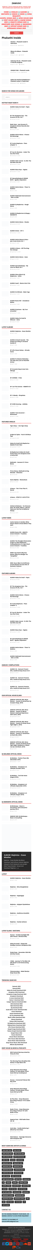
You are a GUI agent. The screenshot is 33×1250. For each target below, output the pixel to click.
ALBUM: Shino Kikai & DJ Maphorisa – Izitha (17, 275)
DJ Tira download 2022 (16, 1015)
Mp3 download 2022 (16, 1006)
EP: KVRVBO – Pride (16, 378)
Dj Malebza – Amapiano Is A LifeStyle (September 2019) (18, 785)
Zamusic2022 (17, 988)
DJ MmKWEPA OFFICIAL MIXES (12, 802)
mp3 (27, 1198)
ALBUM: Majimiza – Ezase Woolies (20, 331)
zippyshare (6, 1205)
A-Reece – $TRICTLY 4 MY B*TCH (19, 497)
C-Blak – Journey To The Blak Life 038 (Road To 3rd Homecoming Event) (20, 962)
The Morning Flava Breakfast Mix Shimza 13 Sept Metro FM (20, 1061)
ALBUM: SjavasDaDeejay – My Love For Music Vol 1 (19, 266)
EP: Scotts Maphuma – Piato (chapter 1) (18, 144)
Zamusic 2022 (16, 986)
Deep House (6, 1176)
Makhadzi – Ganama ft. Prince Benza (19, 463)
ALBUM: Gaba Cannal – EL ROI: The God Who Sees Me (20, 161)
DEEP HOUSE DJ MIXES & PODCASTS (14, 1048)
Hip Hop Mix (12, 1189)
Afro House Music (19, 1157)
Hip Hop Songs (7, 1192)
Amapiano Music (7, 1169)
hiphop (5, 1189)
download (26, 1179)
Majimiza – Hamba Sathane (18, 922)
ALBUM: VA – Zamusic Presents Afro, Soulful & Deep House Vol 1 (20, 687)
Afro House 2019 (7, 1153)
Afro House (17, 1150)
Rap (4, 1202)
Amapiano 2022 (7, 1163)
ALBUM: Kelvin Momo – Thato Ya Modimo (20, 187)
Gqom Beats (16, 1186)
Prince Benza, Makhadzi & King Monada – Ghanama (19, 471)
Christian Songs (7, 1173)
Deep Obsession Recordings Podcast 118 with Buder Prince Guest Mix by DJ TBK (19, 1090)
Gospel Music (23, 1182)
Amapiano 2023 (18, 1163)
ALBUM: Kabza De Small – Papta (19, 107)
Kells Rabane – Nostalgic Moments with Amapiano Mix (20, 1137)
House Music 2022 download (16, 1040)
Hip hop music (22, 1189)
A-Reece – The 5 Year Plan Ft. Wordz (19, 489)
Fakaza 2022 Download (16, 1021)
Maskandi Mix (20, 1195)
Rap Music (10, 1202)
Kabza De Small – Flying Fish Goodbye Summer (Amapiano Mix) (20, 944)
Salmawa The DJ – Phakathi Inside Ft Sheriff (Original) (21, 61)
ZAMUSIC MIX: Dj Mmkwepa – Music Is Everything (19, 817)
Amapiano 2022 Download (16, 992)
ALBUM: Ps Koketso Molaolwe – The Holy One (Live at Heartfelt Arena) (19, 360)
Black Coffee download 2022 (16, 1017)
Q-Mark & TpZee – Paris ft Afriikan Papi (20, 435)
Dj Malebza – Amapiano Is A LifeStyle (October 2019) (18, 767)
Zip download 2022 (16, 1008)
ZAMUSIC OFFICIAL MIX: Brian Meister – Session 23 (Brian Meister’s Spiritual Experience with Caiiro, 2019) (19, 712)
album (13, 1160)
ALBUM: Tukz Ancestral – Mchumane (17, 413)
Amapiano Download (16, 996)
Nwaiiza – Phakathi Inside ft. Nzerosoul (19, 42)
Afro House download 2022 (16, 1027)
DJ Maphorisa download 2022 (16, 1023)
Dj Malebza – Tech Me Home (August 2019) (18, 776)
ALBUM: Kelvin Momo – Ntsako (19, 222)
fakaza (8, 1182)
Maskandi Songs (19, 1198)
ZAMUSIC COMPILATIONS (10, 665)
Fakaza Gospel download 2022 (16, 1031)
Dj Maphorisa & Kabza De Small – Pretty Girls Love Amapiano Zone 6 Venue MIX (20, 453)
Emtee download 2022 (16, 1013)
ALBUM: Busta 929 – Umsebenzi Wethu (19, 301)
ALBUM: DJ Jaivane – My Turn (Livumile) (19, 310)
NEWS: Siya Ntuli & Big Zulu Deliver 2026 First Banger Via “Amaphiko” (19, 554)
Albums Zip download (16, 1044)
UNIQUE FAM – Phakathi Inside (20, 70)
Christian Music (19, 1169)
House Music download (16, 1037)
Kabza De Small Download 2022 (16, 990)
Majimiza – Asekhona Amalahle (19, 913)
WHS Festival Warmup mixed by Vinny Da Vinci (20, 1053)
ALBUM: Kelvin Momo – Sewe (19, 257)
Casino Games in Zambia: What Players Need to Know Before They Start (20, 523)
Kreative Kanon (16, 1237)
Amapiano (20, 1160)
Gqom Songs (26, 1186)
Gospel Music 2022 (16, 1033)
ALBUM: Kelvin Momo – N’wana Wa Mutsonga (19, 135)
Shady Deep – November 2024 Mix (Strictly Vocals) (20, 953)
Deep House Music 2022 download (16, 1042)
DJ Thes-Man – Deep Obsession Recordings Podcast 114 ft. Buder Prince (20, 1100)
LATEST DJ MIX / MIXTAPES (11, 931)
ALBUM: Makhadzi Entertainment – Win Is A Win (20, 196)
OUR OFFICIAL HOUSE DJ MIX (12, 695)
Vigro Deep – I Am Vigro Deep (19, 426)
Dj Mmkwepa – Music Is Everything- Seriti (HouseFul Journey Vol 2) (18, 807)
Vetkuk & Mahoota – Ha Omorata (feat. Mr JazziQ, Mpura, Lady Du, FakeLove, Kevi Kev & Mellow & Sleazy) (20, 508)
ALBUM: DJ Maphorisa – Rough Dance (19, 205)
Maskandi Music (7, 1198)
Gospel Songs (7, 1186)
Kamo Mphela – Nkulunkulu (18, 480)
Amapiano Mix (18, 1166)
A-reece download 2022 (16, 998)
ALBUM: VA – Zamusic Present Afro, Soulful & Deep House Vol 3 (20, 669)
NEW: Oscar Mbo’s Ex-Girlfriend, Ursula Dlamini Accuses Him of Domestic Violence (19, 564)
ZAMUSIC (22, 45)
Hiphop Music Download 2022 (16, 1025)
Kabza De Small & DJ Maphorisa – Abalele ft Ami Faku (20, 444)
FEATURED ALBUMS (8, 573)
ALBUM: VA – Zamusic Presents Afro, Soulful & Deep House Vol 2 (20, 678)
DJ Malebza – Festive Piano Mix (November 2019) (19, 758)
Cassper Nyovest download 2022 (16, 1002)
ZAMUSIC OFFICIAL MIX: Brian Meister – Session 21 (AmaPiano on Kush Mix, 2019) (19, 733)
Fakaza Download (16, 1019)
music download (17, 1011)
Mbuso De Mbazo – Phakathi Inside (19, 52)
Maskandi (26, 1192)
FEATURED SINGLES (8, 422)
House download (16, 1035)
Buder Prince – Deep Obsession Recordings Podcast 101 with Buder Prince (19, 1110)
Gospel (15, 1182)
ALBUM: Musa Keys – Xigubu (18, 169)
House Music (17, 1192)
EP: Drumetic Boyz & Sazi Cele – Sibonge (19, 369)
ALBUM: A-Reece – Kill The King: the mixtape (19, 249)
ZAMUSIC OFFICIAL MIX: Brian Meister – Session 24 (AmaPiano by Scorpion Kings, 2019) (20, 701)
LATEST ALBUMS (7, 327)
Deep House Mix (16, 1176)
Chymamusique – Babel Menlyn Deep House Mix (19, 972)
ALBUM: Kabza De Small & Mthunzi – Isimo (18, 319)
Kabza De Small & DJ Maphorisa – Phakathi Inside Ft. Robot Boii (21, 80)
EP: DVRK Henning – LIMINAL (19, 404)
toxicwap (18, 1202)
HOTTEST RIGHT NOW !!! (10, 103)
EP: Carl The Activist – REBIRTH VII (20, 386)
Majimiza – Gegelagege (17, 895)
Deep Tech (18, 1179)
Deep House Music (8, 1179)
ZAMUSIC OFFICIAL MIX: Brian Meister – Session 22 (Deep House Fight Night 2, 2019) (20, 723)
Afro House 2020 (19, 1153)
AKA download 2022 (16, 1004)
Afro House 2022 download (16, 1039)
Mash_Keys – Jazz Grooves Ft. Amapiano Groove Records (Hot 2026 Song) (19, 126)
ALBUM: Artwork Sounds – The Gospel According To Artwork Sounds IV (19, 341)
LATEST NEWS (6, 518)
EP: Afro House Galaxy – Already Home (20, 351)
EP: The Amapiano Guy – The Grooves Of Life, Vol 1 (18, 116)
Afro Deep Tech (7, 1150)
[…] (18, 868)
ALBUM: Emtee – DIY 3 (16, 231)
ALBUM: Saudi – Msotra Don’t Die (20, 283)
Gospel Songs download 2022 (16, 1029)
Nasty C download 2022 (16, 1000)
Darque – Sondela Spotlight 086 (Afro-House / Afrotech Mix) (19, 935)
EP (3, 1182)
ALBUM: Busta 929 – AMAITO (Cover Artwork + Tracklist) (18, 533)
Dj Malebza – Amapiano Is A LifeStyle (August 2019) (18, 793)
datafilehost (18, 1173)
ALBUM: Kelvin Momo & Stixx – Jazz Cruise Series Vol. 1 (19, 240)
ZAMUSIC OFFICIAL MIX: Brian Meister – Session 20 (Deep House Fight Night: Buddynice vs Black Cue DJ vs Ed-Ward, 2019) (20, 744)
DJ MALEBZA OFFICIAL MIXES (12, 754)
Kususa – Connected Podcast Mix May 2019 (20, 1080)
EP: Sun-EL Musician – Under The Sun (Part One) (20, 152)
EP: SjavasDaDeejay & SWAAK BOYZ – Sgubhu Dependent (19, 179)
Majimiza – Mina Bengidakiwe (19, 887)
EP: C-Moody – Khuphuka (17, 395)
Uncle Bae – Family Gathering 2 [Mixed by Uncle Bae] (19, 1129)
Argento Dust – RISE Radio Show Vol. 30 (19, 1120)
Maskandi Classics (8, 1195)
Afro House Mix (7, 1157)
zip (24, 1202)
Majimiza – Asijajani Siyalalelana (20, 904)
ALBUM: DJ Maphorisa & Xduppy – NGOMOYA (20, 214)
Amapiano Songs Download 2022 (16, 994)
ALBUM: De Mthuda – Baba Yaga (20, 292)
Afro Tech (5, 1160)
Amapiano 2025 (7, 1166)
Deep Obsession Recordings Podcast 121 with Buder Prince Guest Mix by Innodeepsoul (19, 1071)
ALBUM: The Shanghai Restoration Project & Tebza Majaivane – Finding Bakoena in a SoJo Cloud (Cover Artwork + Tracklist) (20, 543)
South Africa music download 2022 (16, 1009)
